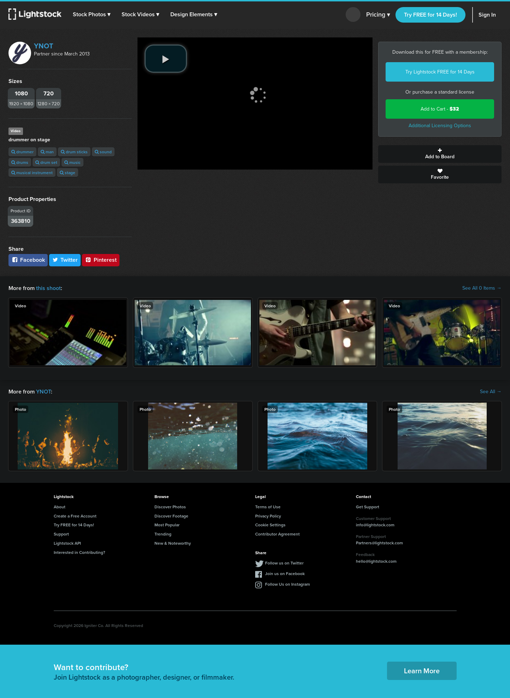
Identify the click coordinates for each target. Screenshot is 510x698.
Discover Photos (170, 507)
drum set (46, 162)
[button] (91, 14)
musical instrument (32, 173)
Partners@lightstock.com (379, 543)
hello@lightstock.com (376, 561)
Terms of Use (268, 507)
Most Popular (167, 525)
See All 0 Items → (482, 288)
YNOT (43, 46)
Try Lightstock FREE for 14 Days (440, 72)
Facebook (28, 260)
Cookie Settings (270, 525)
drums (19, 162)
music (72, 162)
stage (67, 173)
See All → (491, 391)
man (47, 152)
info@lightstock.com (375, 525)
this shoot (48, 288)
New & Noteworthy (172, 543)
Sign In (487, 15)
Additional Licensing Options (440, 125)
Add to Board (440, 154)
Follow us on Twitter (284, 563)
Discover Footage (171, 516)
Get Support (367, 507)
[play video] (166, 59)
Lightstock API (67, 543)
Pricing (378, 15)
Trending (162, 534)
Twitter (65, 260)
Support (61, 534)
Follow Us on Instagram (287, 584)
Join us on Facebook (285, 573)
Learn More (422, 671)
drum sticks (74, 152)
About (59, 507)
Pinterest (101, 260)
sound (103, 152)
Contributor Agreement (277, 534)
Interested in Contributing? (79, 552)
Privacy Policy (268, 516)
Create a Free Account (75, 516)
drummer (22, 152)
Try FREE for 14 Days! (430, 15)
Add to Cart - (440, 109)
